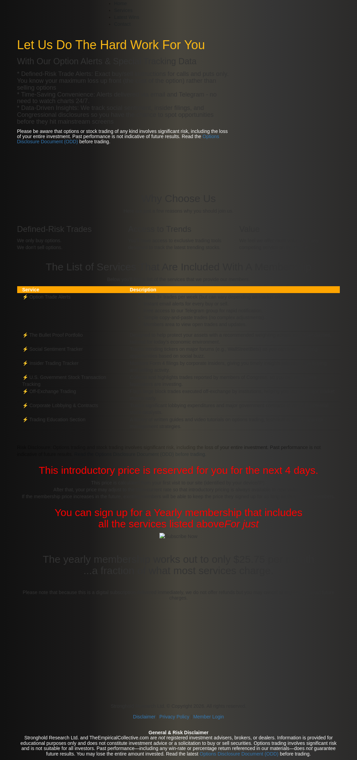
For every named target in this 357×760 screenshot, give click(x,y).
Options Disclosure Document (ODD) (239, 754)
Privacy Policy (174, 716)
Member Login (208, 716)
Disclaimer (145, 716)
